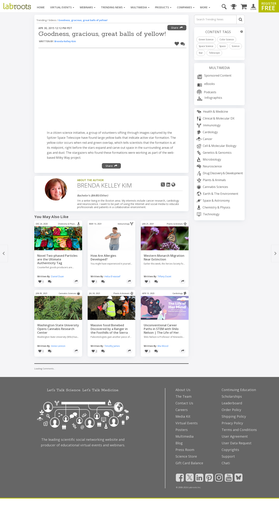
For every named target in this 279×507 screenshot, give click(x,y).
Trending (41, 20)
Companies (185, 7)
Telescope (214, 52)
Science (236, 46)
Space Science (206, 46)
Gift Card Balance (189, 463)
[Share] (76, 281)
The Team (183, 396)
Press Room (184, 449)
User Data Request (237, 443)
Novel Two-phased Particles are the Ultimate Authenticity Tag (57, 259)
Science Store (186, 456)
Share (177, 27)
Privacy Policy (232, 423)
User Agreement (235, 436)
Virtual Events (62, 7)
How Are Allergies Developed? (103, 257)
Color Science (227, 39)
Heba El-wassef (112, 276)
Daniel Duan (57, 276)
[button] (177, 43)
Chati (226, 463)
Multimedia (140, 7)
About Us (182, 389)
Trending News (113, 7)
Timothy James (112, 346)
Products (163, 7)
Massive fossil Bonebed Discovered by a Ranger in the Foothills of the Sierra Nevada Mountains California (111, 330)
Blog (179, 443)
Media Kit (182, 416)
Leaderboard (232, 403)
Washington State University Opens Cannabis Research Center (58, 329)
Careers (181, 409)
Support (228, 456)
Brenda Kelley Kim (65, 41)
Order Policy (231, 409)
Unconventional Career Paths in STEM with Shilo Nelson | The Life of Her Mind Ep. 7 (161, 330)
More (205, 7)
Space (222, 46)
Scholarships (232, 396)
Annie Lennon (58, 346)
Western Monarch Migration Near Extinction (164, 257)
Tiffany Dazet (164, 276)
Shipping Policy (234, 416)
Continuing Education (239, 389)
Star (201, 52)
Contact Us (184, 403)
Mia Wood (163, 346)
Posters (181, 429)
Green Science (206, 39)
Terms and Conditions (239, 429)
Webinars (87, 7)
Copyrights (230, 449)
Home (41, 7)
